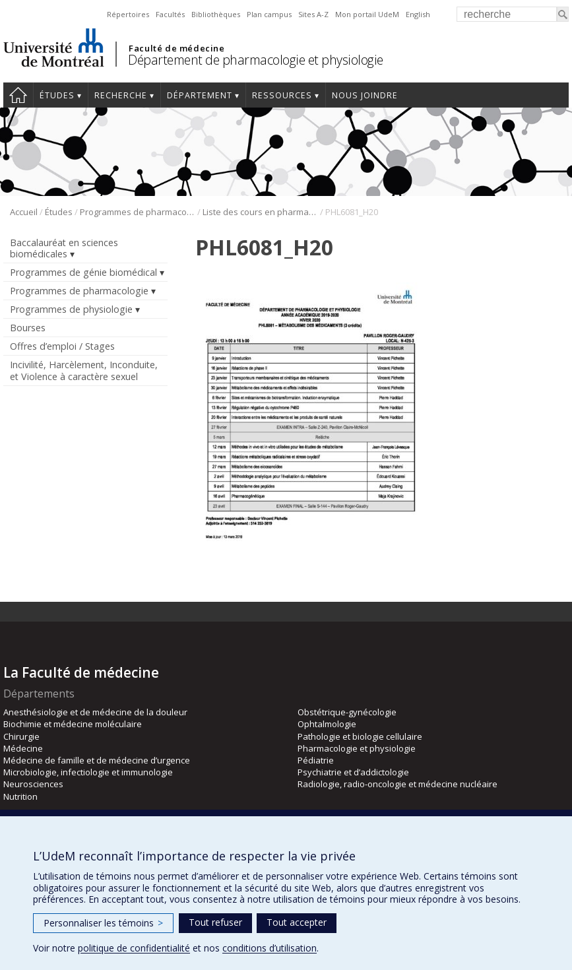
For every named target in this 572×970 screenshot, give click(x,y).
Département (199, 95)
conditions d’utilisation (269, 948)
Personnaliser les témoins (103, 923)
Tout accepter (297, 922)
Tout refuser (215, 922)
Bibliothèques (215, 14)
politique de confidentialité (134, 948)
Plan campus (269, 14)
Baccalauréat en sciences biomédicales (64, 248)
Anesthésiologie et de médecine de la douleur (95, 712)
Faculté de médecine (176, 48)
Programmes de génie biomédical (83, 272)
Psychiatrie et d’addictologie (353, 772)
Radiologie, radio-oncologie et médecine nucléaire (397, 784)
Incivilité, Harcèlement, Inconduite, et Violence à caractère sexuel (84, 370)
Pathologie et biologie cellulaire (360, 736)
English (418, 14)
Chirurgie (21, 736)
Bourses (28, 327)
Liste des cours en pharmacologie (260, 212)
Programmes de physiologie (71, 309)
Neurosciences (33, 784)
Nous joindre (365, 95)
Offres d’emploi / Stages (62, 346)
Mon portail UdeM (367, 14)
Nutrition (20, 796)
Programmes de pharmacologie (137, 212)
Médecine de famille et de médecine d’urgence (96, 760)
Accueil (18, 95)
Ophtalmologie (327, 724)
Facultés (170, 14)
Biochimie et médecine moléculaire (72, 724)
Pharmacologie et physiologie (357, 748)
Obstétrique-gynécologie (347, 712)
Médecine (23, 748)
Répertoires (128, 14)
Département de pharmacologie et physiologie (255, 60)
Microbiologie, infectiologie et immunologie (88, 772)
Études (57, 95)
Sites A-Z (313, 14)
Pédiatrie (316, 760)
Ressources (282, 95)
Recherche (120, 95)
